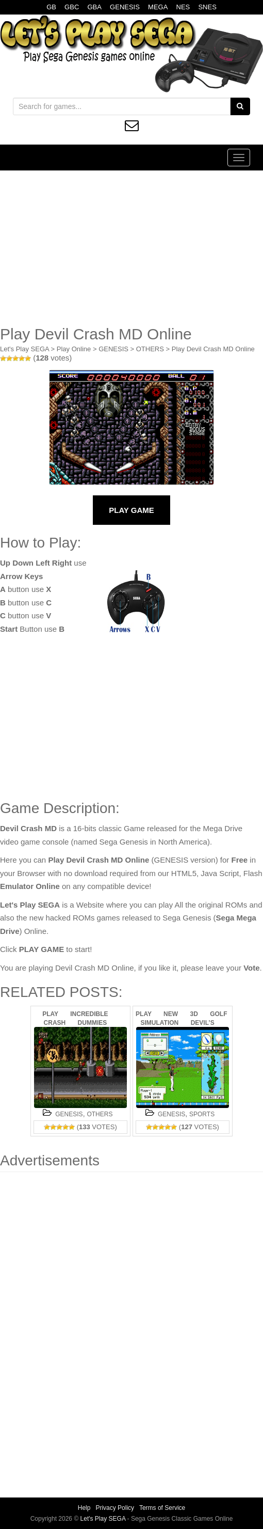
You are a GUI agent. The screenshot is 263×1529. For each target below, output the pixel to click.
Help (84, 1507)
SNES (207, 7)
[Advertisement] (131, 248)
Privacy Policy (114, 1507)
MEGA (158, 7)
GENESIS (125, 7)
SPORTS (202, 1114)
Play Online (74, 349)
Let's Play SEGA (24, 349)
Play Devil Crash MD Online (213, 349)
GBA (94, 7)
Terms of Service (162, 1507)
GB (51, 7)
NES (183, 7)
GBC (71, 7)
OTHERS (150, 349)
